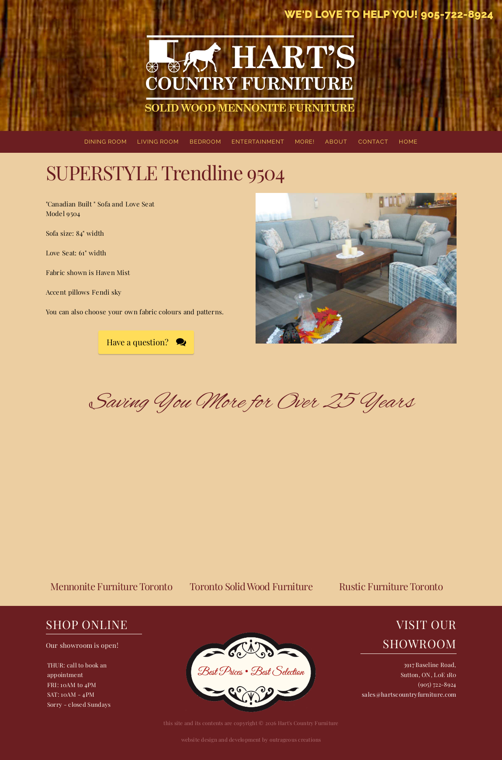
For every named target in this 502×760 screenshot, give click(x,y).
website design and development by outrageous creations (251, 739)
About (336, 141)
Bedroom (205, 141)
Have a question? (138, 342)
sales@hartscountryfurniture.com (409, 694)
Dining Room (105, 141)
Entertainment (258, 141)
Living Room (158, 141)
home (408, 141)
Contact (373, 141)
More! (305, 141)
